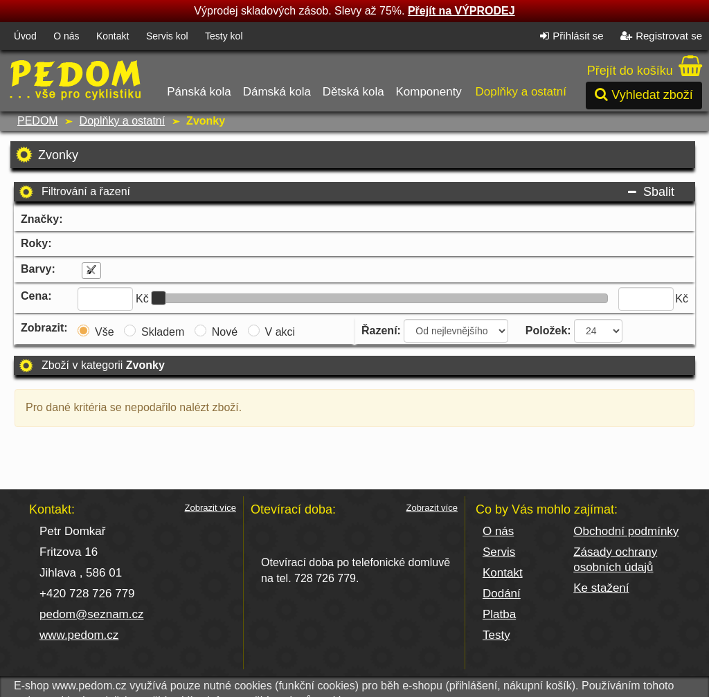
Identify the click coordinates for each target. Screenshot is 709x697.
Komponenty (428, 76)
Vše (104, 332)
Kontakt (112, 36)
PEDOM (37, 121)
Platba (499, 614)
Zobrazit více (210, 508)
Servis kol (167, 36)
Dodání (502, 593)
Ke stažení (601, 588)
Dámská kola (277, 76)
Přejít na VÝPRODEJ (461, 11)
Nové (224, 332)
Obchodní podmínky (626, 531)
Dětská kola (353, 76)
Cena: (36, 296)
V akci (280, 332)
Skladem (162, 332)
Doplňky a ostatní (520, 76)
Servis (499, 552)
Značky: (41, 219)
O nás (66, 36)
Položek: (548, 330)
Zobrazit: (44, 328)
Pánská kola (200, 76)
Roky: (36, 243)
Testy (496, 635)
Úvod (25, 36)
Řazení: (381, 330)
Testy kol (223, 36)
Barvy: (38, 269)
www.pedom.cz (78, 635)
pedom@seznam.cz (91, 614)
